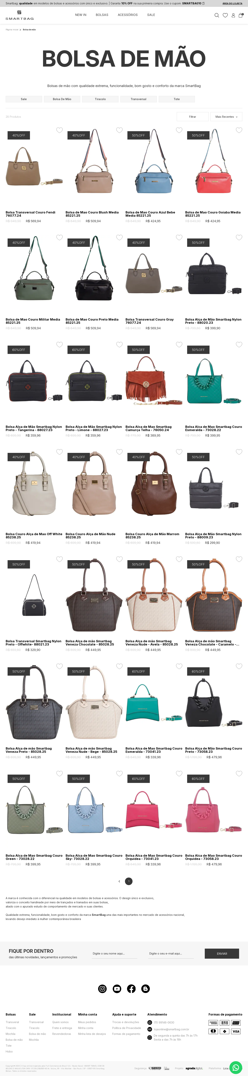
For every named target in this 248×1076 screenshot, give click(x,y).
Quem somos (60, 1022)
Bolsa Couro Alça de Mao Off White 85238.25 (34, 536)
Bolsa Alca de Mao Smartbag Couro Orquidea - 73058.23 (213, 857)
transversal (138, 99)
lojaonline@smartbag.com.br (168, 1029)
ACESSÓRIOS (128, 15)
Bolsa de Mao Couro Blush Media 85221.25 (92, 214)
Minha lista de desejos (92, 1033)
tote (177, 99)
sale (24, 99)
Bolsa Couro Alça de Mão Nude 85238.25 (90, 536)
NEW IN (80, 15)
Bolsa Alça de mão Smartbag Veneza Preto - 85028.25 (29, 750)
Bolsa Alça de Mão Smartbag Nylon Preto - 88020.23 (213, 321)
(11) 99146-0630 (160, 1022)
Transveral (12, 1022)
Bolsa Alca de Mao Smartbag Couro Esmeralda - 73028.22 (213, 428)
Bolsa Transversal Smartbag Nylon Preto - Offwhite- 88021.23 (33, 643)
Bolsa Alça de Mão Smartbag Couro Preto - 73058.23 (213, 750)
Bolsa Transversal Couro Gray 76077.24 (150, 321)
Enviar (222, 953)
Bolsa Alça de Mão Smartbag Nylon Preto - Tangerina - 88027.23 (34, 428)
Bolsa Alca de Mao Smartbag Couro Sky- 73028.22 (94, 857)
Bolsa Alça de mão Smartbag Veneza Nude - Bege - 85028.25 (91, 750)
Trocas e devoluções (125, 1022)
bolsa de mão (62, 99)
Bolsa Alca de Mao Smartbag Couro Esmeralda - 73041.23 (154, 750)
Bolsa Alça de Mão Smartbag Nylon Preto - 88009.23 (213, 536)
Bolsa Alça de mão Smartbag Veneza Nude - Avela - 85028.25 (152, 643)
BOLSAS (102, 15)
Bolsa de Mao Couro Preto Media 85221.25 (92, 321)
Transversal (36, 1022)
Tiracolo (11, 1028)
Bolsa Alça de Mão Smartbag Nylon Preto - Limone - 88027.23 (94, 428)
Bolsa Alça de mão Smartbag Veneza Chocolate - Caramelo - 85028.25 (210, 643)
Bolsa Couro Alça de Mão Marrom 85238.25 (152, 536)
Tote (9, 1045)
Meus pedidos (87, 1022)
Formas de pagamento (126, 1033)
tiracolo (100, 99)
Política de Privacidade (126, 1028)
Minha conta (85, 1028)
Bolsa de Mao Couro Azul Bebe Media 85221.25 (150, 214)
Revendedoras (61, 1033)
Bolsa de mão (14, 1039)
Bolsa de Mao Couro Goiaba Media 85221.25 (213, 214)
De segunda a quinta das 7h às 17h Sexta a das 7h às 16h (172, 1037)
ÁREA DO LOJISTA (232, 3)
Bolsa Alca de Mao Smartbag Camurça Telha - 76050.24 (149, 428)
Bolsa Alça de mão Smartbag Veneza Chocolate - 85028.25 (90, 643)
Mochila (10, 1033)
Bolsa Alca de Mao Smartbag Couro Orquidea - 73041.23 (154, 857)
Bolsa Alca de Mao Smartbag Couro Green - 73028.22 (34, 857)
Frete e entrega (62, 1028)
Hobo (9, 1051)
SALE (151, 15)
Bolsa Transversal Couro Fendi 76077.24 (30, 214)
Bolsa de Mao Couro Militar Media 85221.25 (33, 321)
